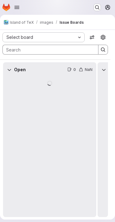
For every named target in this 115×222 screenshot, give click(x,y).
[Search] (47, 49)
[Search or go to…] (97, 7)
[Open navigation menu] (17, 7)
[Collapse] (9, 69)
